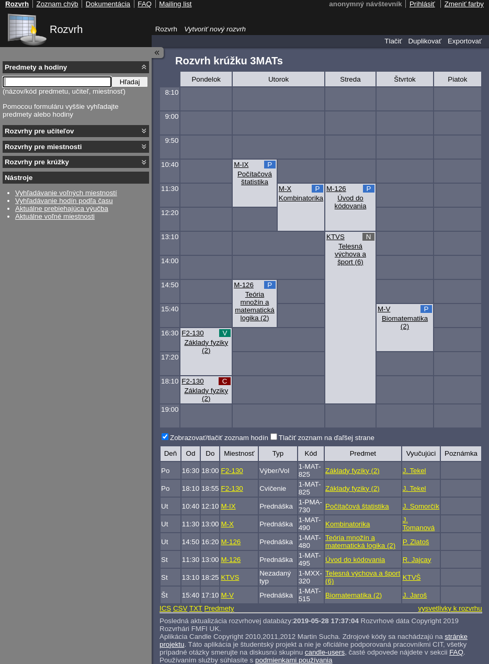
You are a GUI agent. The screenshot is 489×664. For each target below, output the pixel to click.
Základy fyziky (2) (206, 346)
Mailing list (175, 4)
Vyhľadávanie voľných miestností (66, 193)
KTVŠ (412, 577)
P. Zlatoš (416, 542)
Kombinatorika (301, 198)
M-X (285, 189)
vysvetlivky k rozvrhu (450, 608)
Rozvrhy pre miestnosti (43, 147)
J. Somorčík (421, 506)
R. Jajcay (417, 560)
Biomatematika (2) (405, 322)
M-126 (336, 189)
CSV (180, 608)
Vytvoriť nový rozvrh (215, 29)
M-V (384, 309)
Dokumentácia (108, 4)
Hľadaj (130, 82)
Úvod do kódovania (351, 202)
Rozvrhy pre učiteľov (39, 131)
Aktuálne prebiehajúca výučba (61, 208)
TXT (195, 608)
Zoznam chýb (57, 4)
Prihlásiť (422, 4)
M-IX (241, 164)
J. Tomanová (419, 524)
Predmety (219, 608)
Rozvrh (66, 29)
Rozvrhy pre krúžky (37, 162)
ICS (165, 608)
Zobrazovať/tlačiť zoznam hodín (219, 438)
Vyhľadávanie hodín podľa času (64, 201)
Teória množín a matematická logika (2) (255, 306)
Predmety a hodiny (36, 67)
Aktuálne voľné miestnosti (55, 216)
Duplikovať (424, 41)
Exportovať (465, 41)
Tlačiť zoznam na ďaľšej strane (326, 438)
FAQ (456, 652)
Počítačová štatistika (254, 178)
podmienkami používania (293, 660)
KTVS (335, 237)
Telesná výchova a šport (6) (350, 254)
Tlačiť (393, 41)
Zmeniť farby (464, 4)
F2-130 (192, 333)
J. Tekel (414, 471)
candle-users (325, 652)
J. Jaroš (415, 595)
